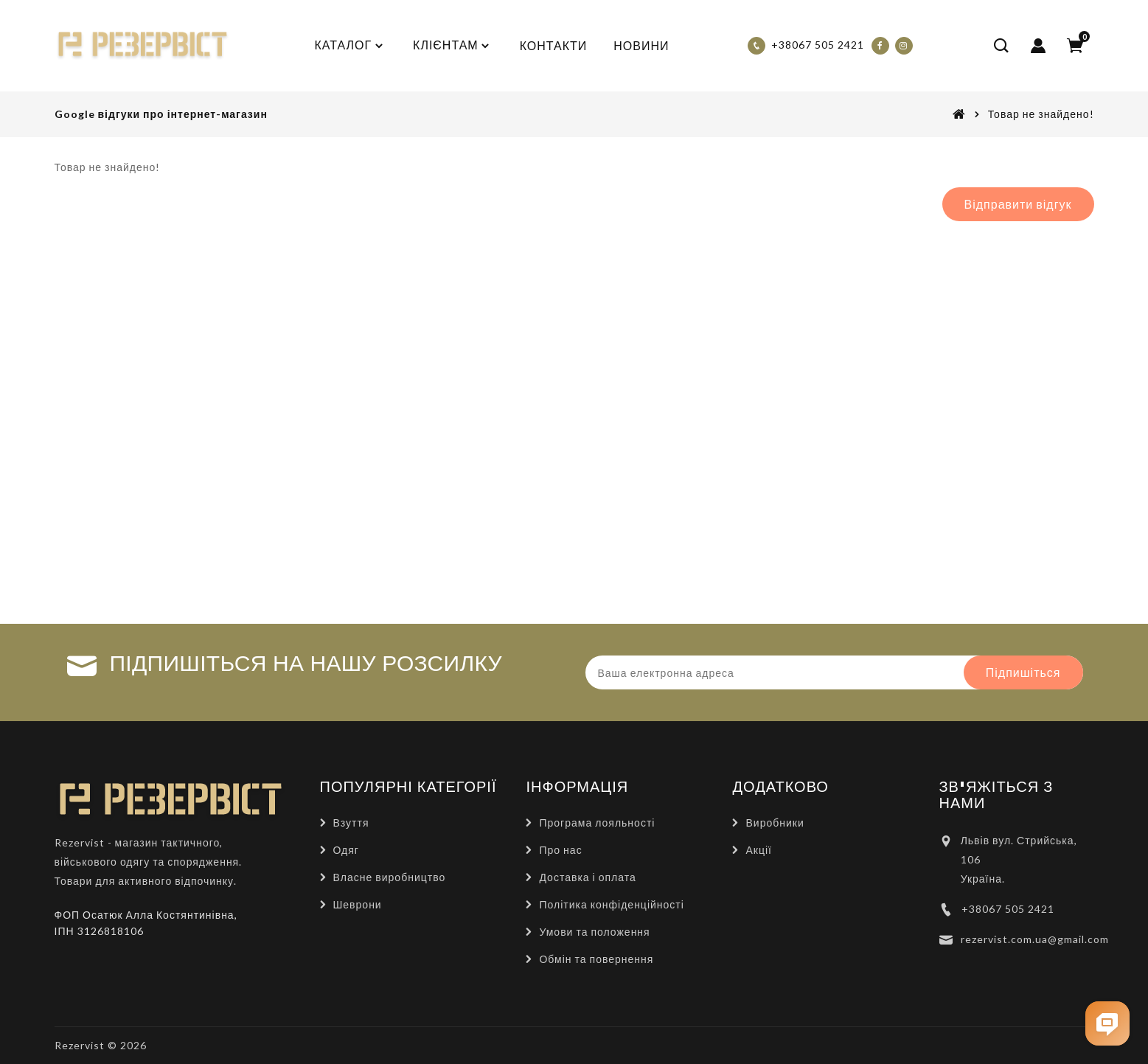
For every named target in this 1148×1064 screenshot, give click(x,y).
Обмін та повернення (596, 959)
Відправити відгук (1018, 204)
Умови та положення (594, 931)
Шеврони (357, 904)
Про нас (560, 850)
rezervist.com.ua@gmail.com (1035, 939)
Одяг (346, 850)
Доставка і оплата (587, 877)
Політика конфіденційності (611, 904)
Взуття (351, 822)
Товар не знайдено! (1041, 114)
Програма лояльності (597, 822)
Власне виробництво (389, 877)
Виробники (774, 822)
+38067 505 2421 (1007, 909)
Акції (758, 850)
